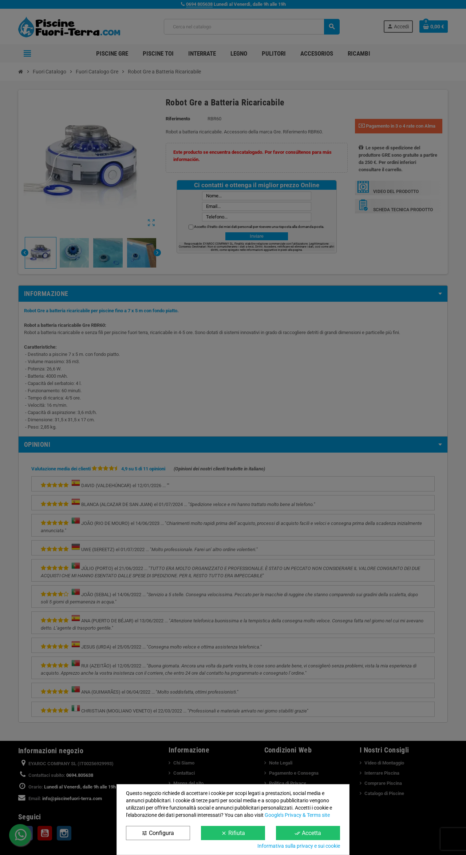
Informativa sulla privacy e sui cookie (298, 846)
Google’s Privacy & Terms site (297, 815)
